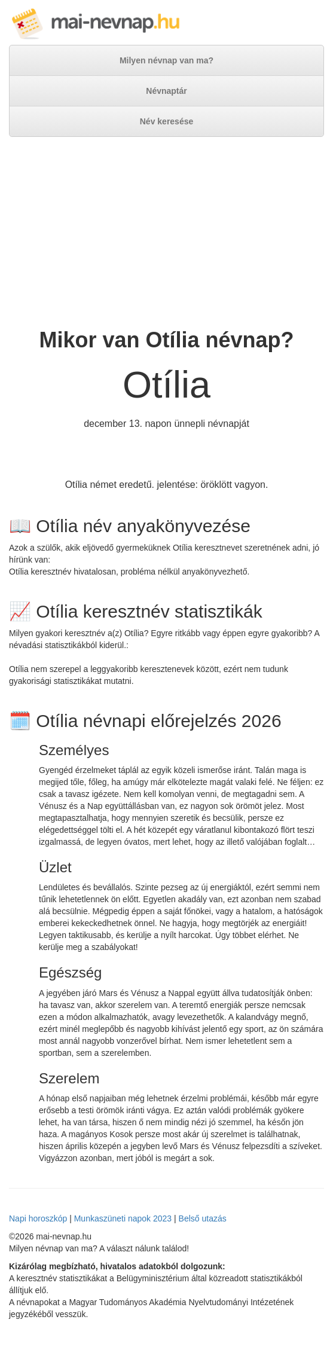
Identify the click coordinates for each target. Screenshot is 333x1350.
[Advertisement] (166, 232)
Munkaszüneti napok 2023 (123, 1218)
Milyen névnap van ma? (166, 60)
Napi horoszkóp (38, 1218)
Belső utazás (203, 1218)
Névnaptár (166, 91)
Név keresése (167, 121)
